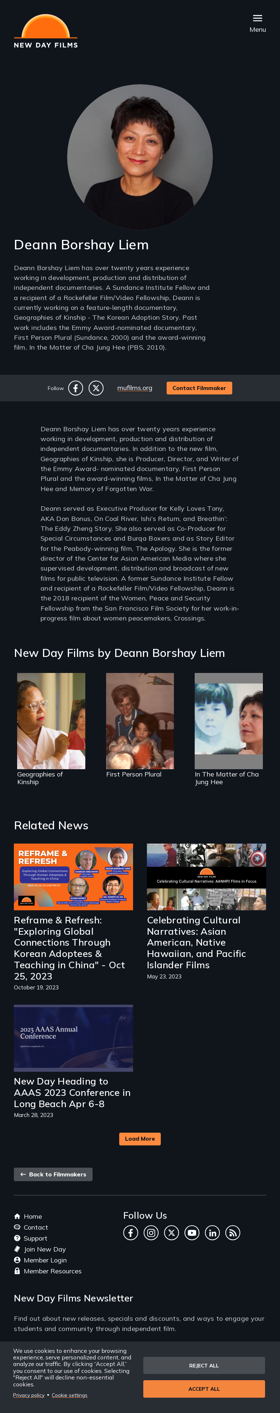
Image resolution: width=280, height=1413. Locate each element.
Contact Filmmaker (199, 388)
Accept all (204, 1389)
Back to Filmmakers (53, 1174)
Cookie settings (70, 1395)
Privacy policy (28, 1395)
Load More (140, 1138)
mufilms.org (134, 388)
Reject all (204, 1365)
